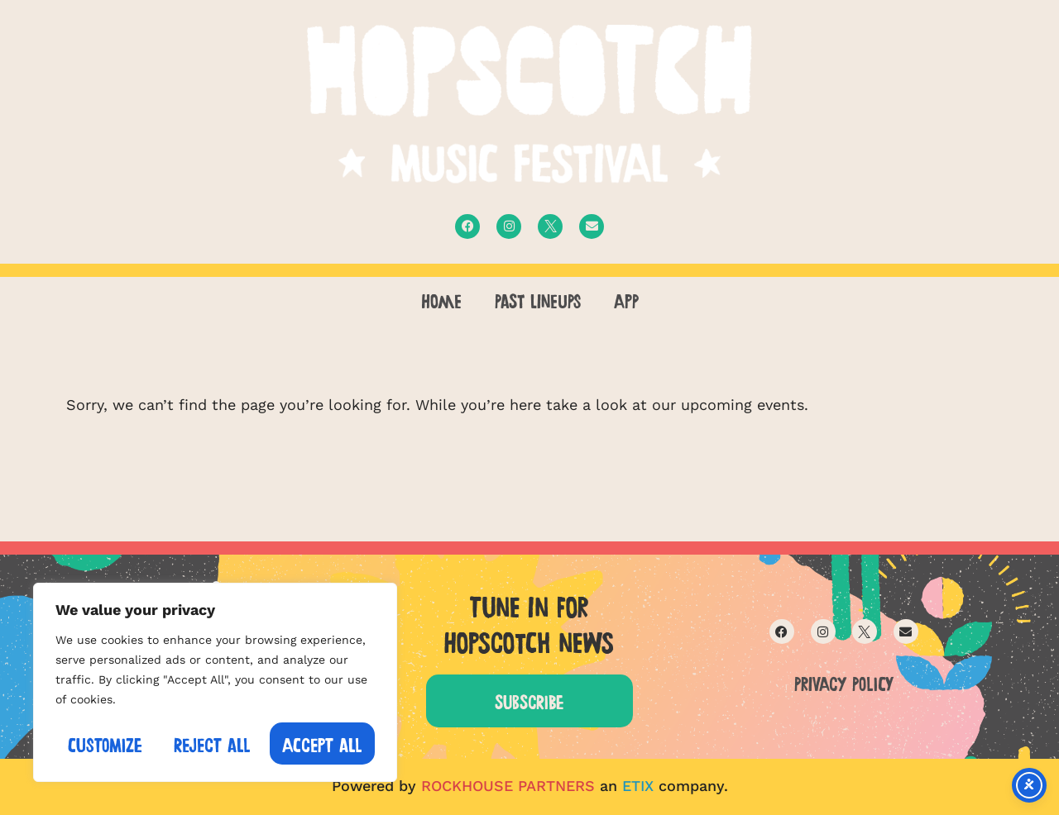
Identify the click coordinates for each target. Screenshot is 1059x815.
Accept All (322, 743)
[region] (215, 682)
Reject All (212, 743)
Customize (105, 743)
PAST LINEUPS (538, 299)
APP (626, 299)
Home (441, 299)
